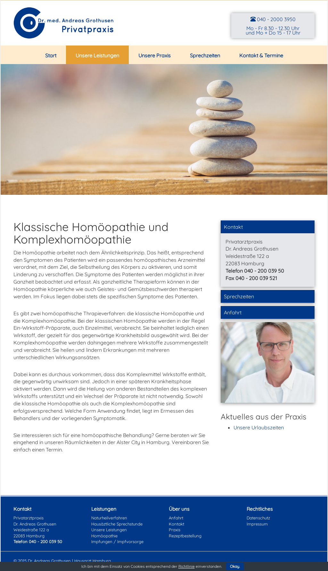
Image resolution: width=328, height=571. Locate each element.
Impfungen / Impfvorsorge (117, 541)
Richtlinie (186, 566)
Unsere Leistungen (97, 55)
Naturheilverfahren (109, 517)
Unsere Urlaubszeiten (259, 427)
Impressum (257, 523)
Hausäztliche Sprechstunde (117, 523)
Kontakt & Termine (261, 55)
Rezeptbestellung (185, 535)
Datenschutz (258, 517)
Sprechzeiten (205, 55)
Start (50, 55)
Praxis (174, 529)
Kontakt (233, 227)
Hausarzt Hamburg (92, 560)
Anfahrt (233, 312)
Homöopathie (104, 535)
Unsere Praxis (154, 55)
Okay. (235, 566)
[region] (164, 129)
